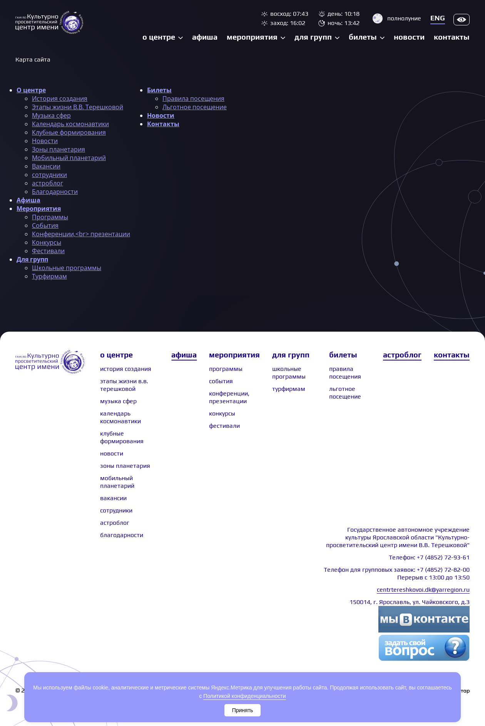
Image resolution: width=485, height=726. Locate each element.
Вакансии (46, 166)
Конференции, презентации (229, 397)
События (45, 225)
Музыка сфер (51, 115)
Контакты (452, 36)
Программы (50, 217)
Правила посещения (193, 98)
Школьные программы (66, 268)
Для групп (313, 36)
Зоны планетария (58, 149)
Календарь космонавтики (70, 124)
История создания (59, 98)
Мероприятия (252, 36)
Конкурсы (46, 242)
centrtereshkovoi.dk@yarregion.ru (423, 589)
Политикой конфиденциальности (244, 696)
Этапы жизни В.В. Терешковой (77, 107)
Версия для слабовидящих (461, 19)
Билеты (363, 36)
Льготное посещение (194, 107)
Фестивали (48, 251)
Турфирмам (49, 276)
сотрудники (49, 174)
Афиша (204, 36)
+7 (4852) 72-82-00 (443, 569)
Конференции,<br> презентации (81, 234)
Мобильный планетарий (69, 158)
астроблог (47, 183)
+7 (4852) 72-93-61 (443, 557)
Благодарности (55, 191)
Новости (409, 36)
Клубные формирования (69, 132)
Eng (437, 18)
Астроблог (402, 354)
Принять (242, 710)
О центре (158, 36)
